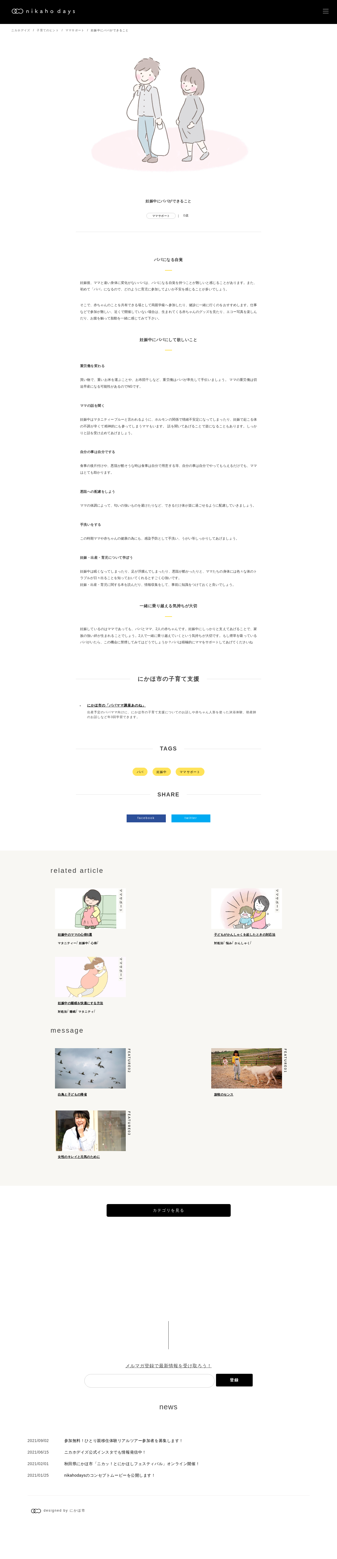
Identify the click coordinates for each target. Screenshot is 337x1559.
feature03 (129, 1144)
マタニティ (86, 1016)
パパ (140, 772)
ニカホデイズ (20, 30)
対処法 (218, 943)
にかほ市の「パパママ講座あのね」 (116, 705)
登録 (234, 1412)
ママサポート (74, 30)
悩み (229, 943)
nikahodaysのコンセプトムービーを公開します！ (110, 1507)
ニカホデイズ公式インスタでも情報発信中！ (105, 1484)
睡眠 (73, 1016)
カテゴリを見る (168, 1242)
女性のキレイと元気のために (79, 1178)
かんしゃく (242, 943)
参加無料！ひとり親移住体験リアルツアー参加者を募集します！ (123, 1473)
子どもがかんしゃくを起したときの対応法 (245, 934)
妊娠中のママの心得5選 (75, 934)
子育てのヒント (48, 30)
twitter (191, 818)
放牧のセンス (224, 1104)
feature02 (129, 1071)
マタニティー (67, 943)
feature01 (285, 1071)
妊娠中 (162, 772)
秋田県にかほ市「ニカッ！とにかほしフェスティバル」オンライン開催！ (132, 1496)
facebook (146, 818)
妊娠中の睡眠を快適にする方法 (80, 1008)
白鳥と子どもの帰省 (72, 1104)
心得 (94, 943)
